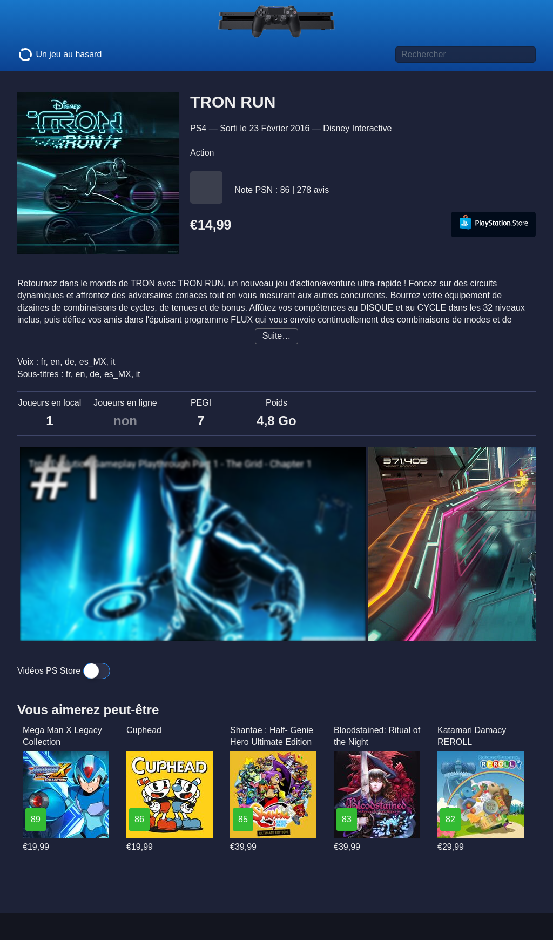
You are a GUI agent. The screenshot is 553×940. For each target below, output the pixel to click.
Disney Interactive (357, 128)
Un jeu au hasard (59, 54)
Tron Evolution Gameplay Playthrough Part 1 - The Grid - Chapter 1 (170, 464)
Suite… (276, 335)
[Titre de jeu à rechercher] (465, 54)
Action (202, 152)
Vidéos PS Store (63, 670)
